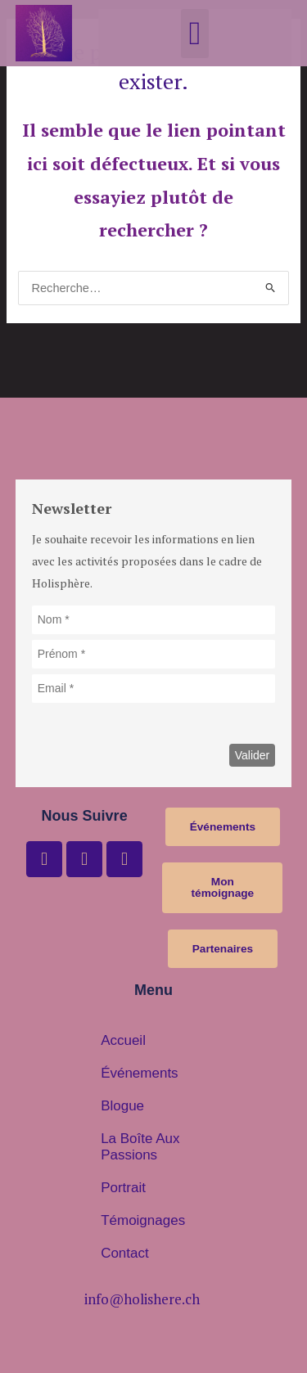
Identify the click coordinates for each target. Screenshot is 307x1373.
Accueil (123, 1040)
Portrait (123, 1187)
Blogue (122, 1106)
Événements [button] (139, 1073)
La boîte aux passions (140, 1147)
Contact (125, 1253)
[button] (195, 33)
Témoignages (143, 1220)
